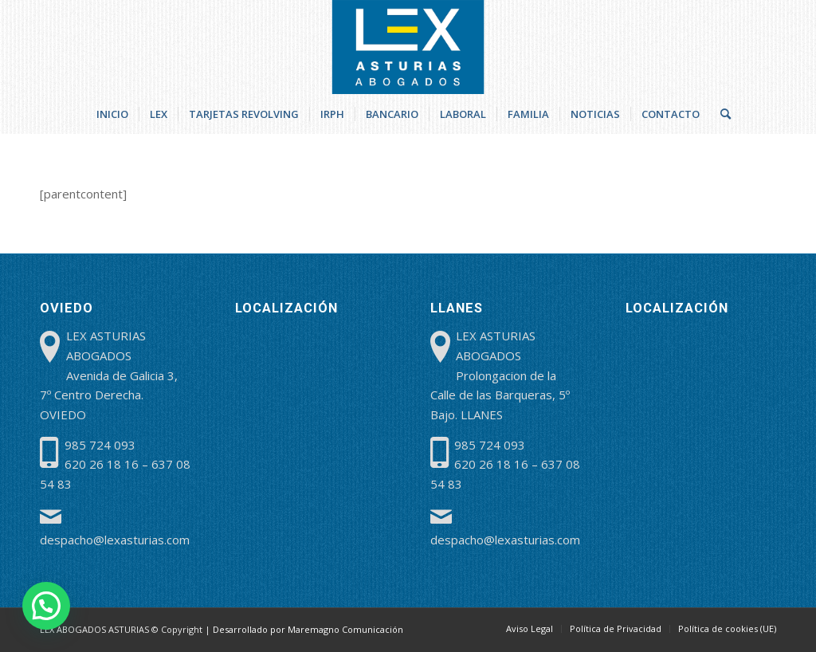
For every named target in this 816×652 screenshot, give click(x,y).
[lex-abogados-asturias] (408, 47)
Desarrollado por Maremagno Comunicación (308, 629)
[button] (46, 606)
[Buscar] (720, 114)
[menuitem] (112, 114)
